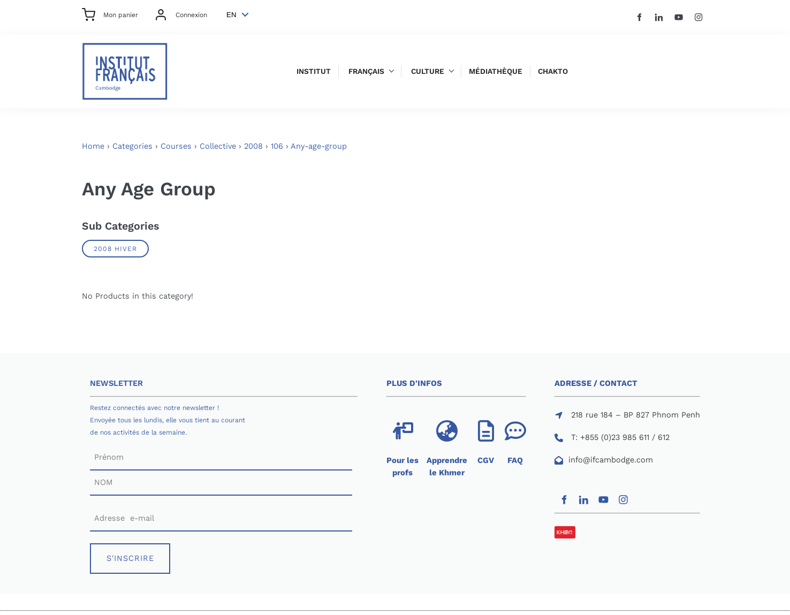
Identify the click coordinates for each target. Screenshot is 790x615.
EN (231, 15)
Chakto (553, 71)
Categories (132, 146)
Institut (314, 71)
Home (93, 146)
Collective (218, 146)
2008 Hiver (115, 249)
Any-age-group (319, 146)
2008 (253, 146)
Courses (176, 146)
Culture (427, 71)
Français (366, 71)
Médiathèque (495, 71)
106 (277, 146)
